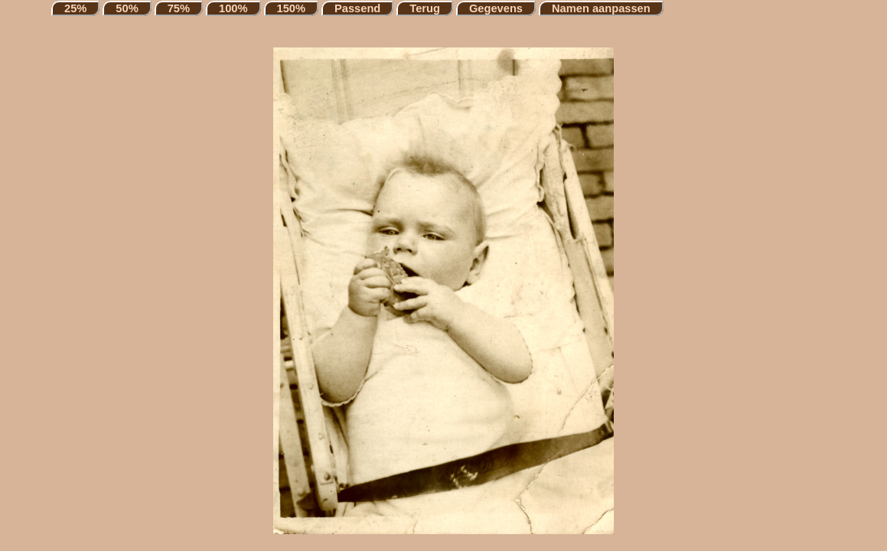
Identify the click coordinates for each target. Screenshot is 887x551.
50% (127, 8)
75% (179, 8)
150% (291, 8)
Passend (357, 8)
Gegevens (496, 8)
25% (75, 8)
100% (233, 8)
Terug (424, 8)
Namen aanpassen (601, 8)
